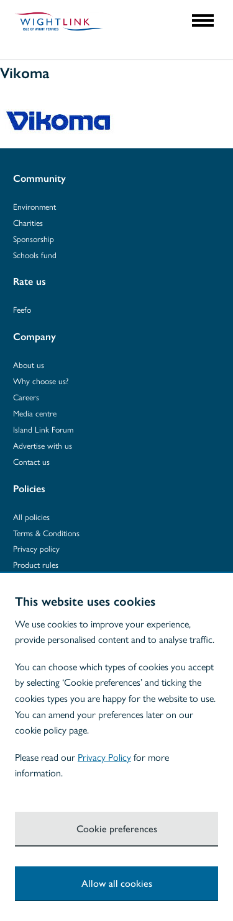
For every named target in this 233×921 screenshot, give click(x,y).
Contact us (31, 461)
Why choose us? (40, 381)
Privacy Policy (104, 757)
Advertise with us (42, 445)
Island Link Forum (43, 429)
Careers (26, 397)
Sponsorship (33, 239)
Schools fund (35, 255)
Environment (34, 206)
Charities (28, 222)
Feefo (22, 309)
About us (28, 365)
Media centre (35, 413)
